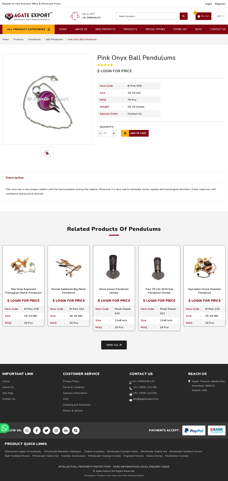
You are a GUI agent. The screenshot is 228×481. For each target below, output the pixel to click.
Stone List (180, 29)
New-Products (105, 29)
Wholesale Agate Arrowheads (23, 451)
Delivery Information (75, 393)
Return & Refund (73, 410)
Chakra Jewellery (94, 451)
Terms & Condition (74, 387)
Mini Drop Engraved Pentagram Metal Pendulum (23, 290)
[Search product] (152, 16)
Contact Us (218, 29)
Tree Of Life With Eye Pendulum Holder (159, 290)
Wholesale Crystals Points (122, 451)
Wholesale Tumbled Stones (185, 451)
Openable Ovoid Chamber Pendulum (204, 290)
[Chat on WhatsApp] (5, 428)
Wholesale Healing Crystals (104, 456)
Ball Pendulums (54, 39)
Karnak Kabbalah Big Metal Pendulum (68, 290)
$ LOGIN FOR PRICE (114, 71)
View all (114, 345)
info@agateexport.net (146, 399)
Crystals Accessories (73, 456)
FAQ (65, 399)
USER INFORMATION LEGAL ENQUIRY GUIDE (141, 466)
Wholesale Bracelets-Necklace (62, 451)
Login (208, 3)
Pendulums (35, 39)
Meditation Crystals (177, 456)
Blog (198, 29)
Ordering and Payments (77, 405)
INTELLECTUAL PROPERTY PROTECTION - (85, 466)
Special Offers (155, 29)
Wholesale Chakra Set (154, 451)
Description (15, 178)
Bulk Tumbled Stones (17, 456)
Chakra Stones (154, 456)
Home (62, 29)
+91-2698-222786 (145, 387)
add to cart (133, 133)
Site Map (7, 393)
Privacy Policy (71, 381)
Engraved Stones (134, 456)
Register (220, 3)
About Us (81, 29)
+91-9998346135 (143, 381)
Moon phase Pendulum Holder (114, 290)
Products (130, 29)
